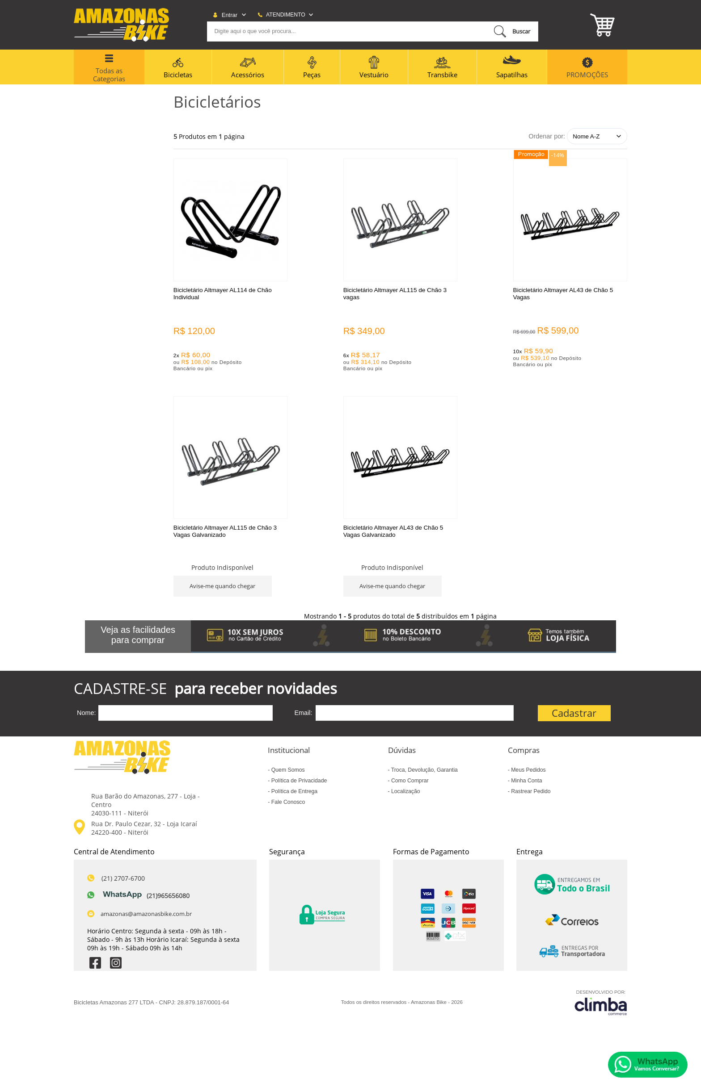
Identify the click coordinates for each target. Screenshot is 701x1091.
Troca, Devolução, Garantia (424, 783)
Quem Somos (287, 783)
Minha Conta (526, 793)
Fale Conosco (287, 815)
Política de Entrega (293, 804)
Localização (405, 804)
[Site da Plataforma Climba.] (600, 1015)
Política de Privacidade (298, 793)
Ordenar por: (546, 136)
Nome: (86, 725)
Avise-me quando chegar (577, 361)
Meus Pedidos (528, 783)
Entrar (229, 15)
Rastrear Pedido (530, 804)
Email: (303, 725)
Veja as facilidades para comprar (138, 648)
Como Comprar (409, 793)
